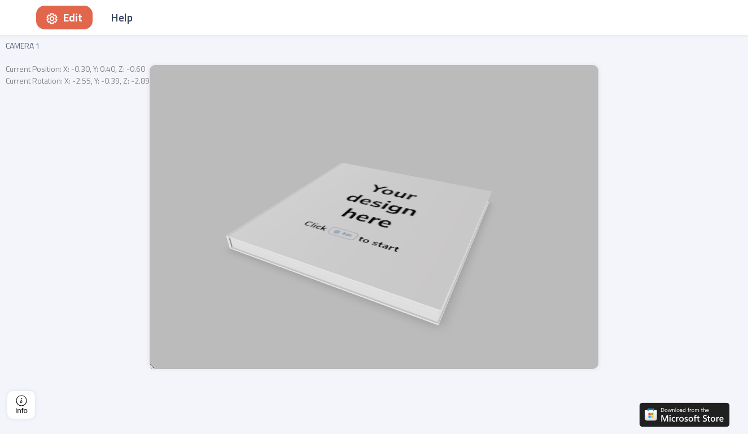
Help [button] (122, 17)
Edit (64, 17)
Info (21, 405)
